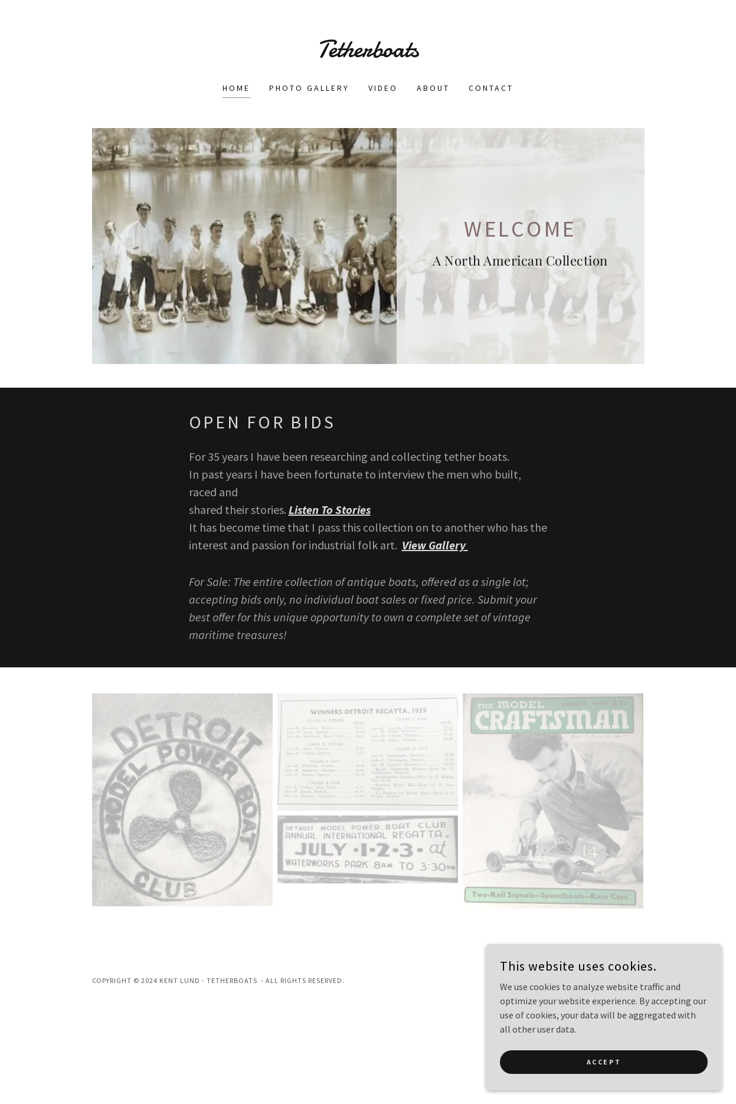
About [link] (433, 88)
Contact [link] (491, 88)
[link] (367, 54)
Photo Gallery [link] (309, 88)
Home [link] (236, 88)
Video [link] (383, 88)
